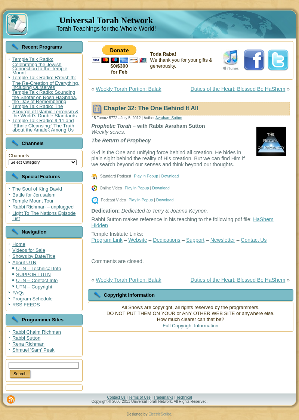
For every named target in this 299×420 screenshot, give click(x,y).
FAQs (18, 293)
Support (195, 240)
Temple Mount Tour (32, 201)
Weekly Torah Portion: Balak (128, 89)
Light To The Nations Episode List (43, 215)
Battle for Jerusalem (34, 195)
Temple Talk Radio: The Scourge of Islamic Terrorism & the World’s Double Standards (45, 111)
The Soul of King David (37, 189)
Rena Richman (28, 344)
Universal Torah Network (106, 20)
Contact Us (253, 240)
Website (137, 240)
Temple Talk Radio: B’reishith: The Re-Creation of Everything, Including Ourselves (45, 82)
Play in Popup (146, 176)
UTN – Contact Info (37, 280)
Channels (19, 155)
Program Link (107, 240)
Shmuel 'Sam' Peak (33, 350)
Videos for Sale (28, 250)
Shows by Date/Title (33, 256)
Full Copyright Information (190, 325)
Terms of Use (140, 397)
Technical (184, 397)
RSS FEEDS (26, 305)
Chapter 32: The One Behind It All (151, 108)
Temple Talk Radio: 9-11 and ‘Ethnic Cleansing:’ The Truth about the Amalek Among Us (43, 125)
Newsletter (222, 240)
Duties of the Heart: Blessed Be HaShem (238, 89)
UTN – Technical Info (38, 268)
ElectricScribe (159, 414)
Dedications (166, 240)
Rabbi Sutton (26, 338)
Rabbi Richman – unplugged (43, 207)
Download (170, 176)
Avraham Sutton (168, 118)
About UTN (24, 262)
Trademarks (163, 397)
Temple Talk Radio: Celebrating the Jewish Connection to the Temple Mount (39, 65)
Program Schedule (32, 299)
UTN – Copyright (34, 287)
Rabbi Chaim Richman (36, 332)
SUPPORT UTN (33, 274)
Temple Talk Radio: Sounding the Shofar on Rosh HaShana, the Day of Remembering (44, 96)
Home (18, 244)
